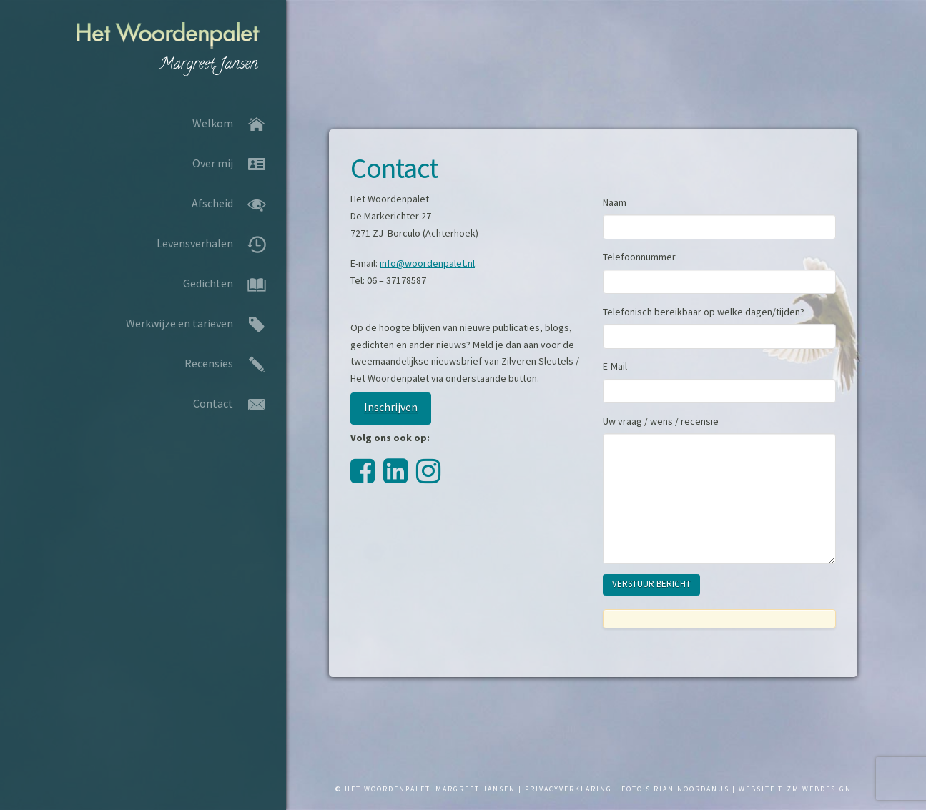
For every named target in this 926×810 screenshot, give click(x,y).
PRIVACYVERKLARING (568, 789)
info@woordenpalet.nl (427, 263)
